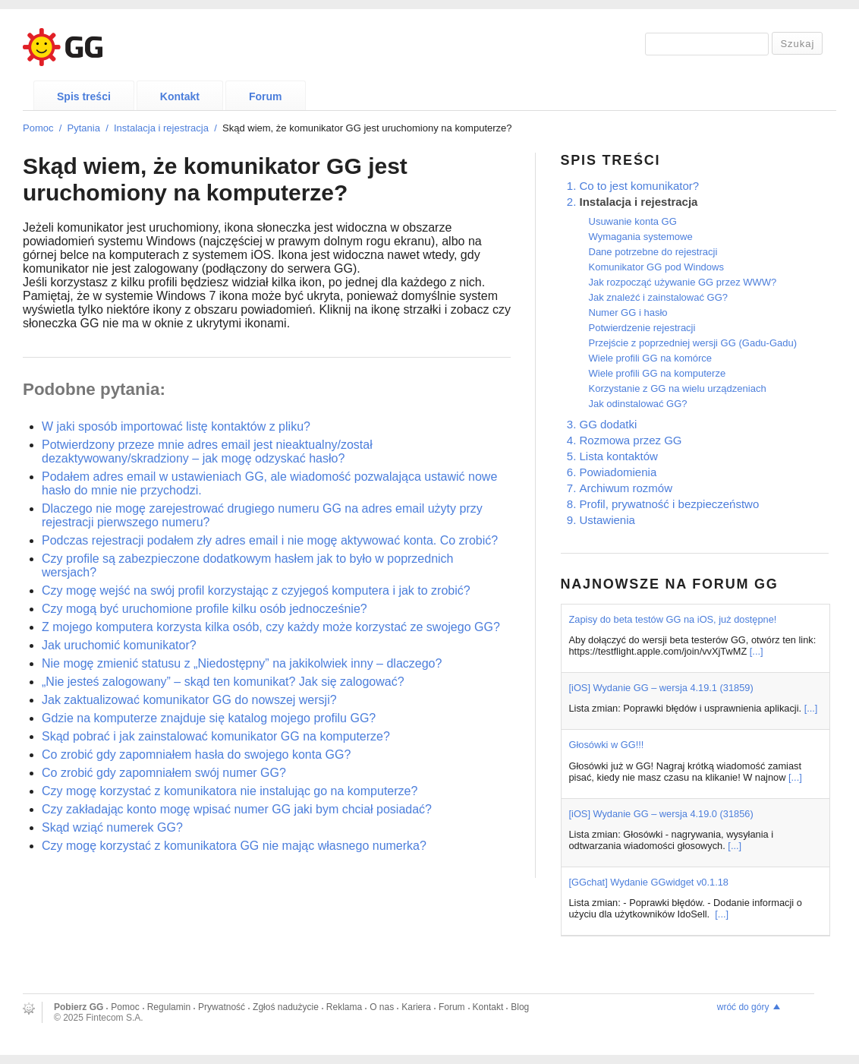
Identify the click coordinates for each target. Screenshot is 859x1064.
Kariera (416, 1007)
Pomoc (38, 128)
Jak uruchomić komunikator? (119, 645)
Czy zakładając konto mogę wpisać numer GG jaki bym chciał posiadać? (237, 809)
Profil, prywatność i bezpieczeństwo (670, 503)
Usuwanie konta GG (633, 221)
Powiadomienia (618, 472)
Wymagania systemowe (641, 236)
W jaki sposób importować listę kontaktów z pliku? (176, 426)
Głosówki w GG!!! (606, 744)
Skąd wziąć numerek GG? (112, 827)
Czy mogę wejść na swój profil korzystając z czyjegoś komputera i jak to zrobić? (256, 590)
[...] (756, 651)
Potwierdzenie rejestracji (642, 327)
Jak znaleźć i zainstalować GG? (658, 297)
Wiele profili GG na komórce (651, 358)
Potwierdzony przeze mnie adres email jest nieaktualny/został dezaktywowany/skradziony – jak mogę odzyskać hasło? (207, 451)
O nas (382, 1007)
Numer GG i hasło (628, 312)
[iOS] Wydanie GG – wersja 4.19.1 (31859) (661, 687)
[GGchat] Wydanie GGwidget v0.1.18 (648, 882)
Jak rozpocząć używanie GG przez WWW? (683, 282)
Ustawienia (607, 519)
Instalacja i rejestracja (161, 128)
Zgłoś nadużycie (286, 1007)
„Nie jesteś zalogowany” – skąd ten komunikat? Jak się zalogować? (223, 681)
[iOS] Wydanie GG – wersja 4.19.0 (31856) (661, 813)
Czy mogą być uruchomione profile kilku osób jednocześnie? (204, 608)
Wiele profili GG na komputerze (657, 373)
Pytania (84, 128)
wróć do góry (743, 1007)
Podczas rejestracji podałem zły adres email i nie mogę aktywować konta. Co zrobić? (270, 540)
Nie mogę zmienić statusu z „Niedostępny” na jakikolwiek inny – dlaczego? (242, 663)
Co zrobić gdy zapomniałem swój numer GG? (164, 772)
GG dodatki (608, 424)
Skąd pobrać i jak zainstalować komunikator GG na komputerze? (216, 736)
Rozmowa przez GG (631, 440)
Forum (265, 96)
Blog (520, 1007)
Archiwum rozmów (626, 487)
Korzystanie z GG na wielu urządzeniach (677, 388)
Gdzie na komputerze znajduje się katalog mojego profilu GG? (209, 718)
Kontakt (180, 96)
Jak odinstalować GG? (638, 403)
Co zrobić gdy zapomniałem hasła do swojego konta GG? (196, 754)
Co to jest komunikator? (640, 185)
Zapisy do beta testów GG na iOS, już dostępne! (673, 619)
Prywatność (221, 1007)
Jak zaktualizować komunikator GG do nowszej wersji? (189, 699)
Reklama (344, 1007)
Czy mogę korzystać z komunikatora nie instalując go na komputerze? (229, 791)
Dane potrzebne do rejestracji (653, 251)
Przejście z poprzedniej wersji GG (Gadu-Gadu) (693, 343)
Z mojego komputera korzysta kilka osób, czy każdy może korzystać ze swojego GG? (271, 626)
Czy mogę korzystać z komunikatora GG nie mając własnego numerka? (234, 845)
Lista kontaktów (619, 456)
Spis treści (84, 96)
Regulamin (168, 1007)
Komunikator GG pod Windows (656, 267)
